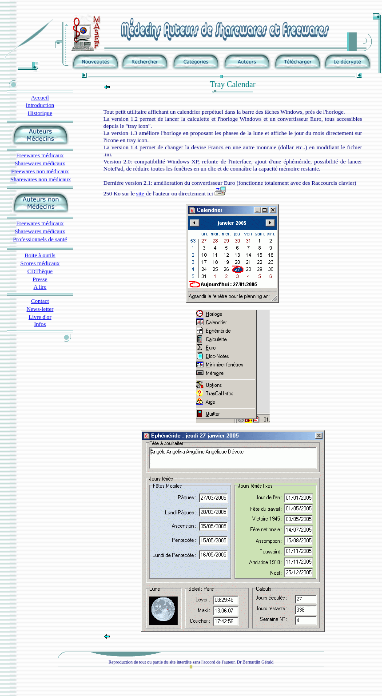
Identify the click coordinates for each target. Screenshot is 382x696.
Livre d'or (39, 317)
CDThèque (39, 271)
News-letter (40, 309)
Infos (40, 324)
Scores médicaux (40, 263)
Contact (40, 301)
